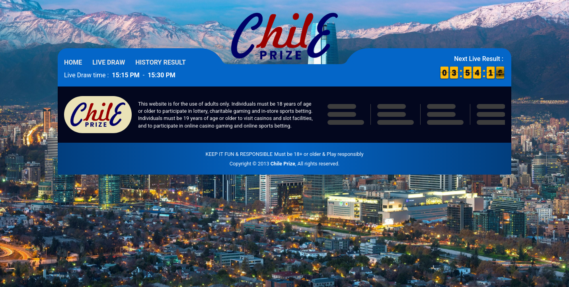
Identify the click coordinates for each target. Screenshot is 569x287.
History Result (160, 62)
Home (73, 62)
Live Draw (108, 62)
